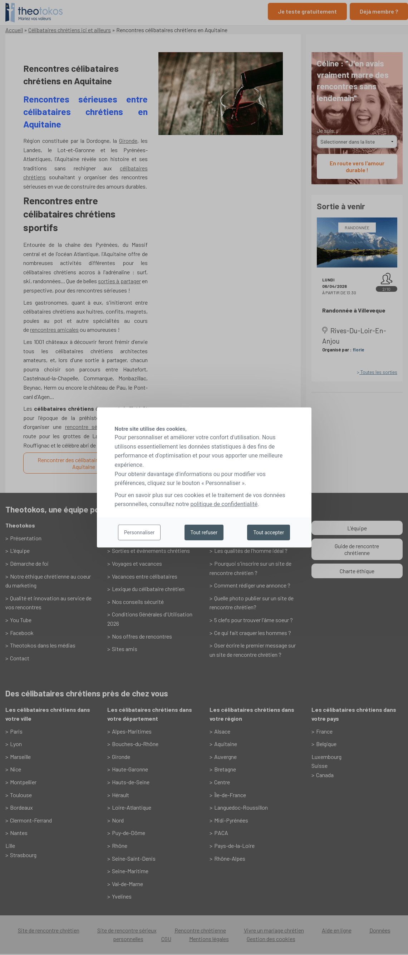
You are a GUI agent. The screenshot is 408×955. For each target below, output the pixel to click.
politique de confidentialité (223, 504)
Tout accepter (268, 532)
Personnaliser (139, 532)
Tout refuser (204, 532)
